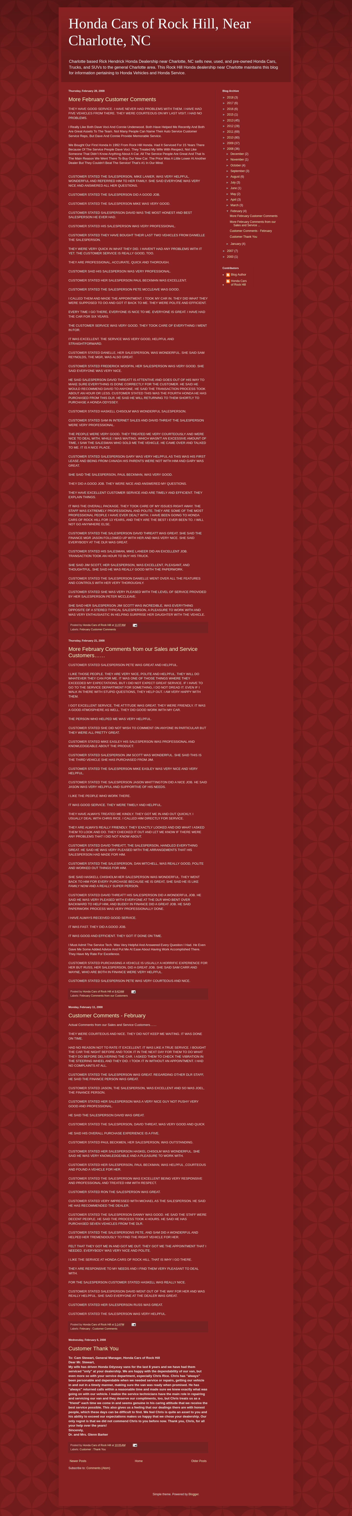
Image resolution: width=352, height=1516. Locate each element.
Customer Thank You (93, 1348)
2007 (230, 251)
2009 (230, 143)
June (234, 188)
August (236, 176)
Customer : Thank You (93, 1449)
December (238, 154)
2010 (230, 137)
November (238, 159)
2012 (230, 126)
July (234, 182)
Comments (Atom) (98, 1468)
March (235, 205)
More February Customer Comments (112, 99)
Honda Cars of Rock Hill (239, 282)
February (237, 211)
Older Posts (199, 1461)
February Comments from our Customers (104, 995)
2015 (230, 114)
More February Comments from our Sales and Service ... (253, 223)
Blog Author (238, 274)
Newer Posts (78, 1461)
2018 (230, 97)
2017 (230, 103)
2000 (230, 256)
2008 (230, 149)
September (238, 171)
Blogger (193, 1494)
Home (139, 1461)
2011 (230, 131)
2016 (230, 109)
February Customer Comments (98, 629)
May (234, 194)
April (234, 199)
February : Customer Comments (98, 1328)
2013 (230, 120)
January (236, 244)
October (236, 165)
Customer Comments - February (106, 1015)
